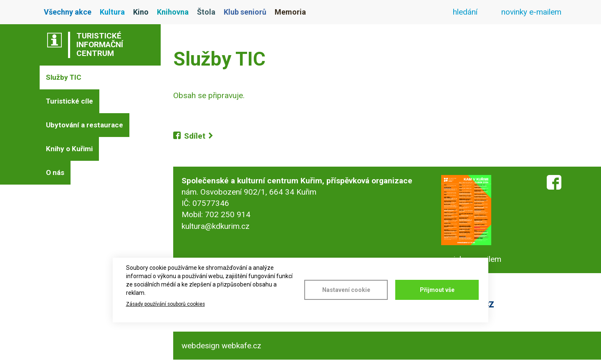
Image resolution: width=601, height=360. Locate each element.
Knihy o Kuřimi (69, 149)
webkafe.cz (241, 345)
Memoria (290, 12)
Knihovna (173, 12)
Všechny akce (67, 12)
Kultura (112, 12)
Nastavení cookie (346, 289)
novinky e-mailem (531, 12)
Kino (141, 12)
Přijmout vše (437, 289)
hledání (465, 12)
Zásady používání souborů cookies (165, 304)
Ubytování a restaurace (84, 125)
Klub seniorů (245, 12)
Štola (206, 12)
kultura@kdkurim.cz (216, 226)
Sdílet (194, 136)
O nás (55, 172)
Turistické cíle (69, 101)
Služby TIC (63, 77)
